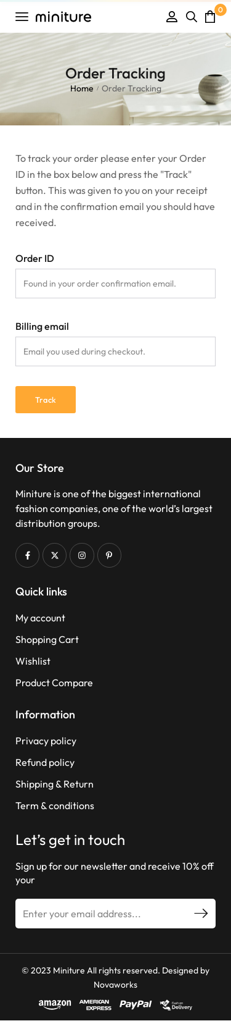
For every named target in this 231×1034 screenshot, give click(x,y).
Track (45, 400)
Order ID (34, 258)
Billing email (42, 326)
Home (82, 88)
